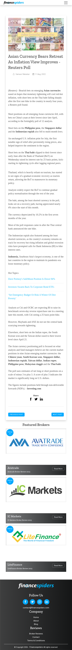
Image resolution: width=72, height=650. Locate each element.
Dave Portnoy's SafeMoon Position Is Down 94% (31, 279)
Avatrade (13, 468)
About (36, 621)
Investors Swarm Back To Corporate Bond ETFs (31, 287)
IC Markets (14, 516)
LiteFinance (15, 564)
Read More (58, 469)
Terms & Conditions (36, 640)
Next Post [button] (57, 414)
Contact (36, 637)
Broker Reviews (36, 633)
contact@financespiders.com (36, 607)
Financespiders (36, 647)
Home (36, 617)
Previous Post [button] (16, 414)
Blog (36, 624)
